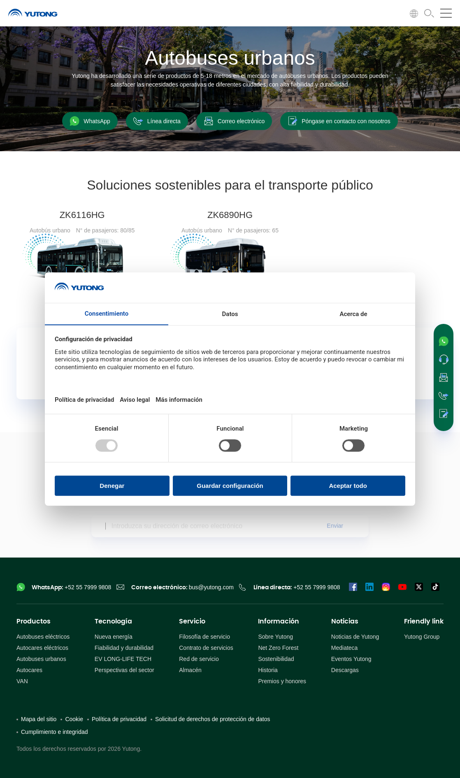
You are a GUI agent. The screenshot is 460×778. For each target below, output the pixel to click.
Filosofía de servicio (204, 636)
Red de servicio (199, 659)
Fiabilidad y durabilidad (124, 647)
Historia (267, 670)
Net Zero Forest (278, 647)
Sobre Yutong (275, 636)
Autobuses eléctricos (43, 636)
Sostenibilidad (276, 659)
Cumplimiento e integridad (54, 732)
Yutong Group (421, 636)
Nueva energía (113, 636)
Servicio (192, 621)
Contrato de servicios (206, 647)
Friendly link (424, 621)
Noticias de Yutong (355, 636)
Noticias (344, 621)
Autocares (29, 670)
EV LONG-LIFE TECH (123, 659)
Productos (33, 621)
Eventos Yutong (351, 659)
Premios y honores (282, 681)
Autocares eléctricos (42, 647)
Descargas (345, 670)
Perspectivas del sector (124, 670)
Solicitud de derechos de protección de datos (212, 719)
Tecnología (113, 621)
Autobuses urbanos (41, 659)
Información (278, 621)
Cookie (74, 719)
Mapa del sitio (38, 719)
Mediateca (344, 647)
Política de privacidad (119, 719)
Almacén (190, 670)
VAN (22, 681)
